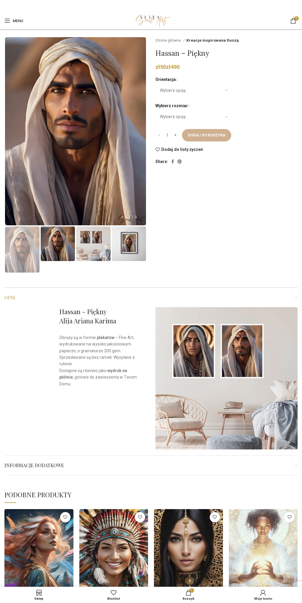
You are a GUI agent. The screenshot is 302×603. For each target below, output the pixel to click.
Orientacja (165, 79)
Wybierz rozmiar (171, 105)
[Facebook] (147, 6)
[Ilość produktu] (167, 135)
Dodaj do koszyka (206, 135)
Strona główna (168, 40)
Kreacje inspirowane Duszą (212, 40)
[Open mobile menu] (13, 21)
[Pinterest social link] (154, 6)
